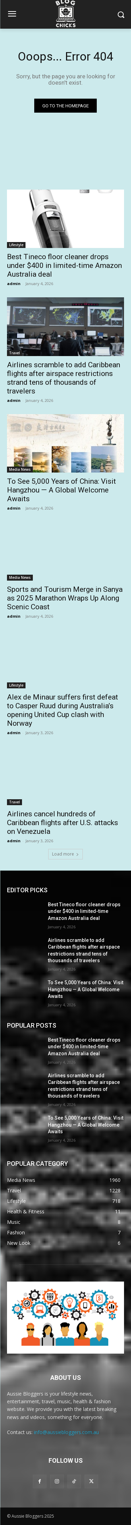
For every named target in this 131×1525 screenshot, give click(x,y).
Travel (14, 352)
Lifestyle (16, 244)
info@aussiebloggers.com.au (66, 1432)
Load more (65, 854)
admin (14, 283)
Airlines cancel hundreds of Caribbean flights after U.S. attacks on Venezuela (62, 823)
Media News (20, 469)
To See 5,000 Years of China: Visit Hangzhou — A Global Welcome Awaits (61, 490)
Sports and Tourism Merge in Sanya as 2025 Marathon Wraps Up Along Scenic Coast (65, 598)
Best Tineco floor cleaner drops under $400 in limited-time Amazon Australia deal (64, 265)
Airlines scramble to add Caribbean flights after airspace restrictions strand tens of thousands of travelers (63, 378)
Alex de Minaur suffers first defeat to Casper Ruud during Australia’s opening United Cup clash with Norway (62, 710)
